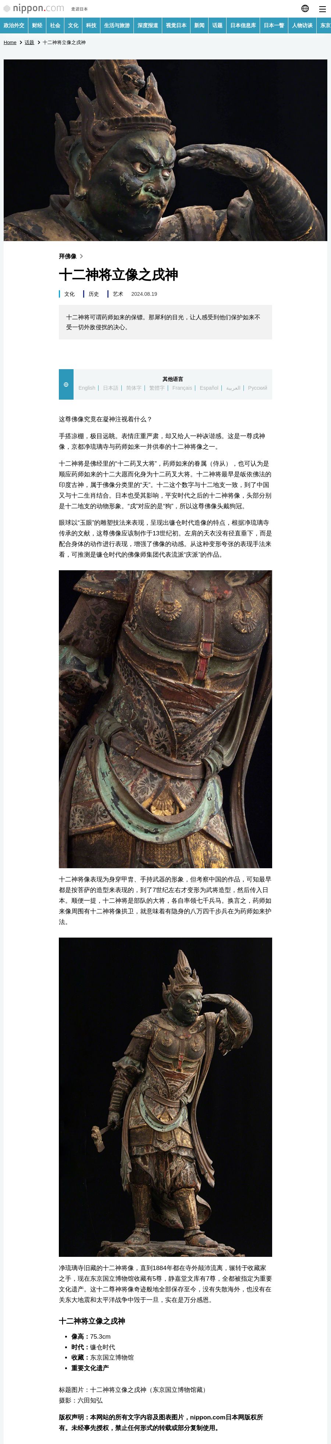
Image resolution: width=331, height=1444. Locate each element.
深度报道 (148, 25)
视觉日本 (176, 25)
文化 (73, 25)
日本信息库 (243, 25)
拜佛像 (72, 256)
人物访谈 (302, 25)
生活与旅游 (117, 25)
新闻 (199, 25)
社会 (55, 25)
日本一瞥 (274, 25)
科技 (91, 25)
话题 (217, 25)
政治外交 (14, 25)
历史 (94, 294)
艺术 (118, 294)
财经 (37, 25)
